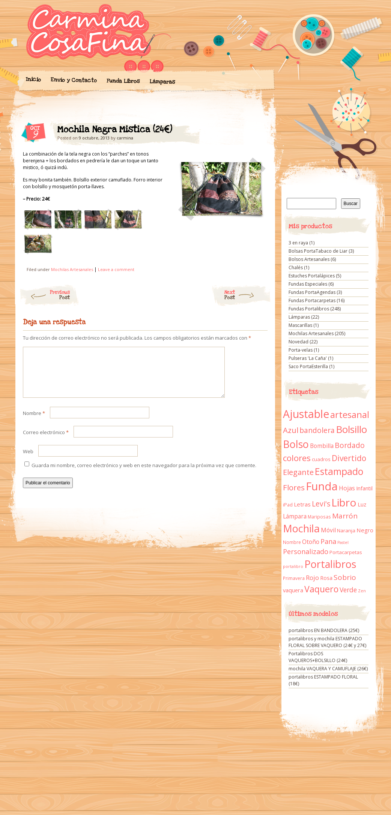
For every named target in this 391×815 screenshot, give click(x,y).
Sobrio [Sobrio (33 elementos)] (345, 577)
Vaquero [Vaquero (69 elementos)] (321, 589)
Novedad (298, 342)
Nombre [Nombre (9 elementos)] (292, 542)
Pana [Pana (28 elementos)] (328, 541)
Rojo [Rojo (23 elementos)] (312, 577)
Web (28, 460)
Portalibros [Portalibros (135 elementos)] (330, 564)
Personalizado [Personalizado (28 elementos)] (305, 551)
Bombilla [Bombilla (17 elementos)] (322, 446)
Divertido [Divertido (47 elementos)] (349, 458)
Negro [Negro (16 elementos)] (364, 530)
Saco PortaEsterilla (308, 366)
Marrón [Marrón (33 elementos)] (345, 516)
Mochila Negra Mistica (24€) (255, 131)
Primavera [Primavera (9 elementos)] (294, 578)
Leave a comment (116, 269)
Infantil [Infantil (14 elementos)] (364, 488)
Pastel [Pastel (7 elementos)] (343, 542)
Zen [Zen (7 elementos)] (362, 590)
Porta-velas (301, 350)
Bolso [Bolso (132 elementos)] (296, 444)
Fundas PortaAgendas (312, 292)
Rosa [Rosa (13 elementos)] (326, 577)
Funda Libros (123, 81)
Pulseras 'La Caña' (308, 358)
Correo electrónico (46, 441)
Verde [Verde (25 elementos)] (348, 589)
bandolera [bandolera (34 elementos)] (317, 430)
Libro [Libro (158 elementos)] (343, 502)
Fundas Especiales (308, 284)
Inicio (33, 79)
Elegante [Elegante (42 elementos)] (298, 472)
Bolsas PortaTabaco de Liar (318, 251)
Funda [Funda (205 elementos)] (322, 486)
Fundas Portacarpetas (312, 300)
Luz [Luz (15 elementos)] (362, 504)
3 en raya (298, 243)
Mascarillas (300, 325)
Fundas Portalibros (309, 309)
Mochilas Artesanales (72, 269)
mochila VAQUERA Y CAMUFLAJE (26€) (328, 668)
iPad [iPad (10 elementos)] (288, 505)
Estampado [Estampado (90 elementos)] (339, 471)
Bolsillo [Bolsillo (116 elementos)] (351, 429)
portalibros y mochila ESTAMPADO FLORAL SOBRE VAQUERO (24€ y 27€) (327, 642)
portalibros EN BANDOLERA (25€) (324, 630)
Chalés (296, 267)
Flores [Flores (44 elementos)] (294, 487)
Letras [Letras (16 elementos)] (302, 504)
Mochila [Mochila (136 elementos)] (301, 528)
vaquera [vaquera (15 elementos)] (293, 590)
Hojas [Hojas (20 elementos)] (347, 488)
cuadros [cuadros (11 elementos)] (321, 459)
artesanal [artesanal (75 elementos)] (349, 415)
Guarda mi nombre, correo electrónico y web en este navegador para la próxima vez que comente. (144, 474)
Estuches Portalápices (312, 276)
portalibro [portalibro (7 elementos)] (293, 566)
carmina (125, 138)
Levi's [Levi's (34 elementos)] (321, 504)
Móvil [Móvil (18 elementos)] (328, 530)
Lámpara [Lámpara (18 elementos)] (295, 516)
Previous (44, 295)
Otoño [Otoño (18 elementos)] (310, 542)
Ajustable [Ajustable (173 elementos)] (306, 414)
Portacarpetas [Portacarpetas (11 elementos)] (345, 552)
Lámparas (162, 81)
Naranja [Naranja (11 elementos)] (346, 530)
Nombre (34, 422)
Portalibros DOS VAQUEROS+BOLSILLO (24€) (318, 657)
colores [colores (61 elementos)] (297, 458)
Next (247, 295)
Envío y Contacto (73, 80)
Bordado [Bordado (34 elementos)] (350, 445)
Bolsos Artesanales (309, 259)
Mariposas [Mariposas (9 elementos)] (319, 517)
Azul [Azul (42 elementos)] (290, 430)
